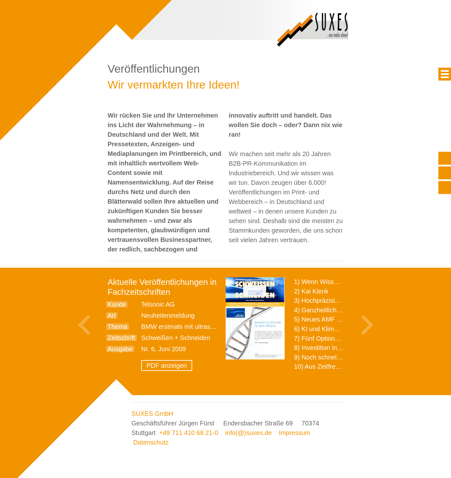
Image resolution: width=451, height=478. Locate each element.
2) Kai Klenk (311, 291)
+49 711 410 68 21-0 (188, 432)
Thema (117, 326)
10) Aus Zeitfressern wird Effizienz (342, 366)
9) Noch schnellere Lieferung (335, 357)
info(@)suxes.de (248, 432)
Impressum (294, 432)
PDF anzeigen (167, 365)
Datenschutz (151, 442)
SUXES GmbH (152, 413)
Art (112, 315)
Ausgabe (120, 349)
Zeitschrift (121, 338)
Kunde (117, 304)
